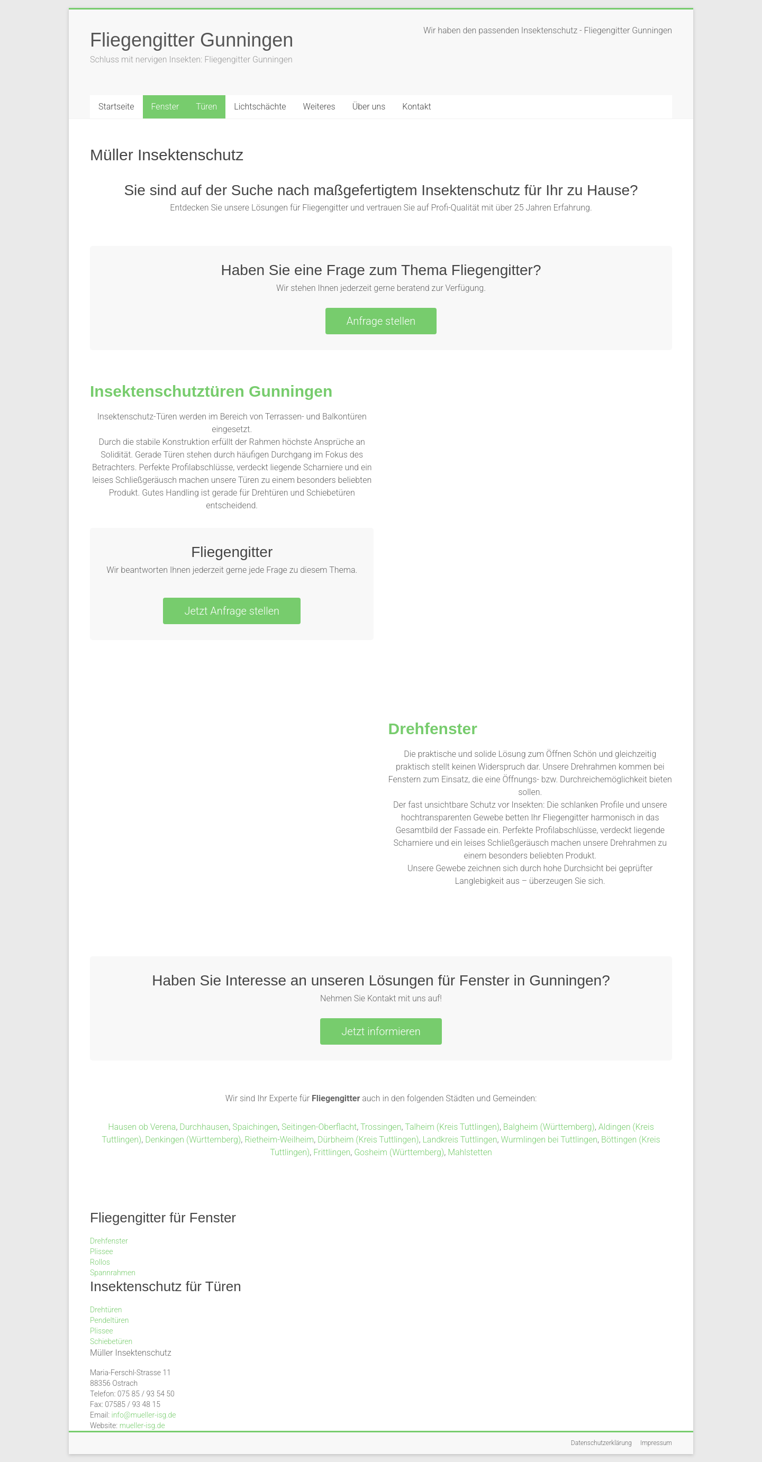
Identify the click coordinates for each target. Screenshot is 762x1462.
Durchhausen (204, 1127)
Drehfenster (432, 728)
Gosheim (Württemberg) (399, 1152)
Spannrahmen (112, 1272)
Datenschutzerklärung (601, 1443)
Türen (206, 107)
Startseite (116, 107)
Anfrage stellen (381, 321)
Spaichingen (255, 1127)
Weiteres (319, 107)
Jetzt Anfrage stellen (231, 611)
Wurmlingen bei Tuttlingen (549, 1140)
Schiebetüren (111, 1341)
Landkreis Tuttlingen (459, 1140)
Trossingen (381, 1127)
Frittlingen (331, 1152)
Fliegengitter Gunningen (191, 40)
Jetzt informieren (380, 1031)
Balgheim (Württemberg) (549, 1127)
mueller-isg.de (142, 1425)
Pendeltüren (109, 1320)
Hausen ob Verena (142, 1127)
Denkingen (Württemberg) (193, 1140)
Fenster (165, 107)
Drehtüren (106, 1309)
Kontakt (416, 107)
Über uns (369, 107)
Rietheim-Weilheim (279, 1140)
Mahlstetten (470, 1152)
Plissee (101, 1251)
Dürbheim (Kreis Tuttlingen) (368, 1140)
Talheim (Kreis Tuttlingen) (452, 1127)
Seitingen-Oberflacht (319, 1127)
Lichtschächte (260, 107)
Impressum (656, 1443)
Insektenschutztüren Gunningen (211, 391)
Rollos (100, 1262)
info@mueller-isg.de (144, 1415)
